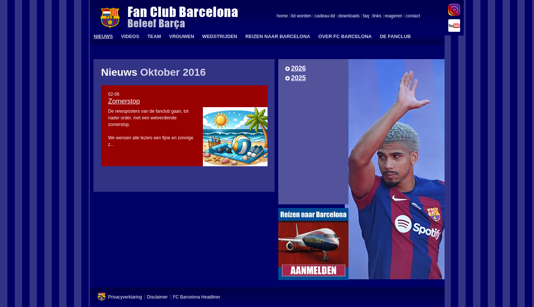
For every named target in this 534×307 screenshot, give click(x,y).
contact (413, 16)
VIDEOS (130, 36)
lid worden (301, 16)
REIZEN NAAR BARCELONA (277, 36)
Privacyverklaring (125, 297)
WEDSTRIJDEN (219, 36)
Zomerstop (124, 101)
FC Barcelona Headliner (196, 297)
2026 (298, 68)
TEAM (154, 36)
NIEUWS (103, 36)
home (282, 16)
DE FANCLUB (395, 36)
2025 (298, 78)
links (377, 16)
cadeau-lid (324, 16)
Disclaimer (157, 297)
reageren (393, 16)
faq (366, 16)
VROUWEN (181, 36)
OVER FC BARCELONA (344, 36)
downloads (349, 16)
